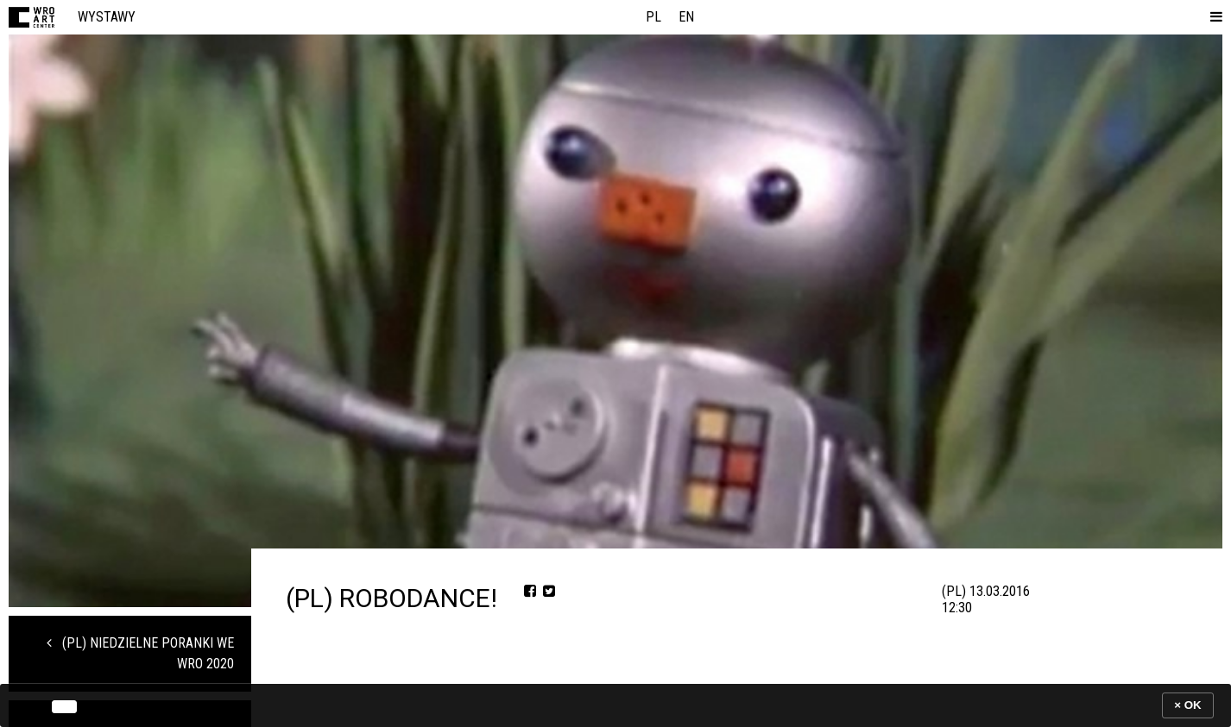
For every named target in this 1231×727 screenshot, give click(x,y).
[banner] (615, 705)
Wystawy (107, 17)
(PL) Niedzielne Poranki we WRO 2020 (140, 653)
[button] (1213, 17)
